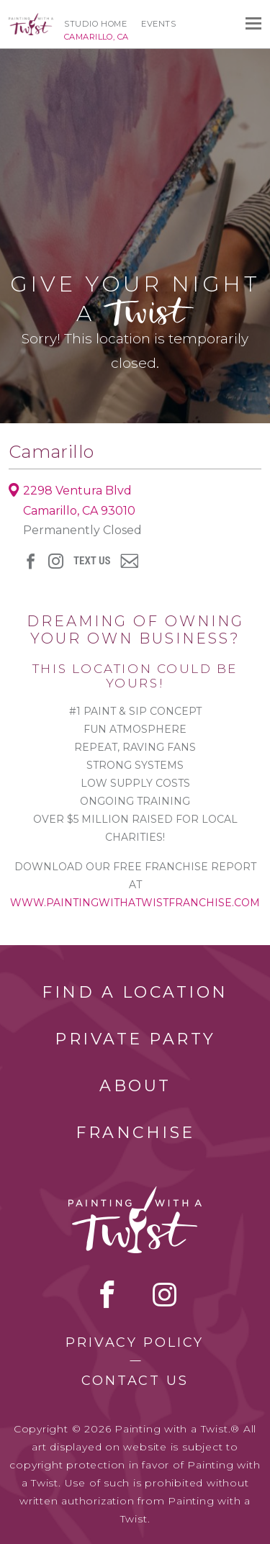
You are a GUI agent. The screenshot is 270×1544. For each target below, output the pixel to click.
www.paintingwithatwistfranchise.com (135, 902)
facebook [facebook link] (30, 561)
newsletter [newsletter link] (129, 561)
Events (158, 24)
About (135, 1086)
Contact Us (135, 1381)
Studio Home (95, 24)
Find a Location (135, 992)
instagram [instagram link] (55, 561)
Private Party (135, 1039)
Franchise (135, 1132)
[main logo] (31, 19)
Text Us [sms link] (91, 561)
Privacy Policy (135, 1342)
